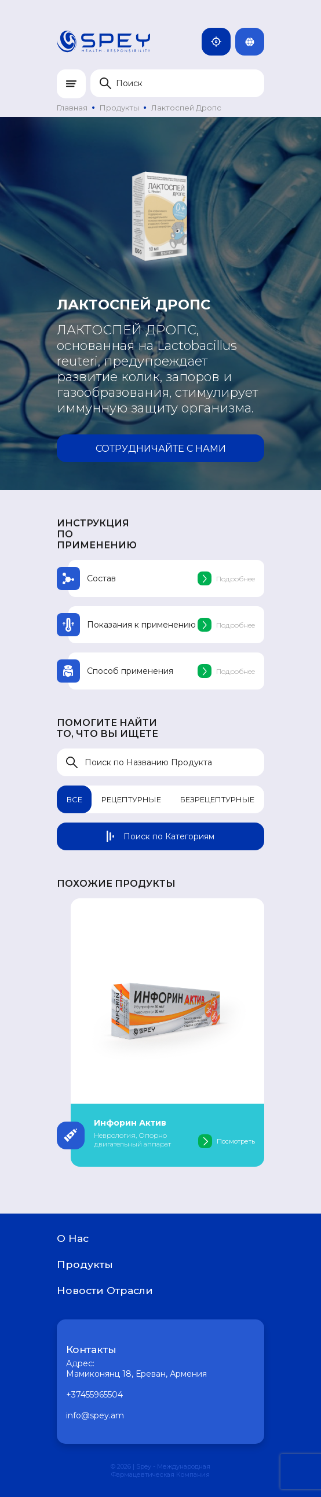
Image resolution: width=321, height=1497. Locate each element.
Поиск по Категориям (160, 836)
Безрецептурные (217, 799)
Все (74, 799)
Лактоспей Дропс (186, 107)
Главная (72, 107)
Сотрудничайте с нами (161, 448)
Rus (254, 41)
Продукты (119, 107)
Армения (221, 41)
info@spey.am (95, 1415)
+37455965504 (94, 1394)
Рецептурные (131, 799)
